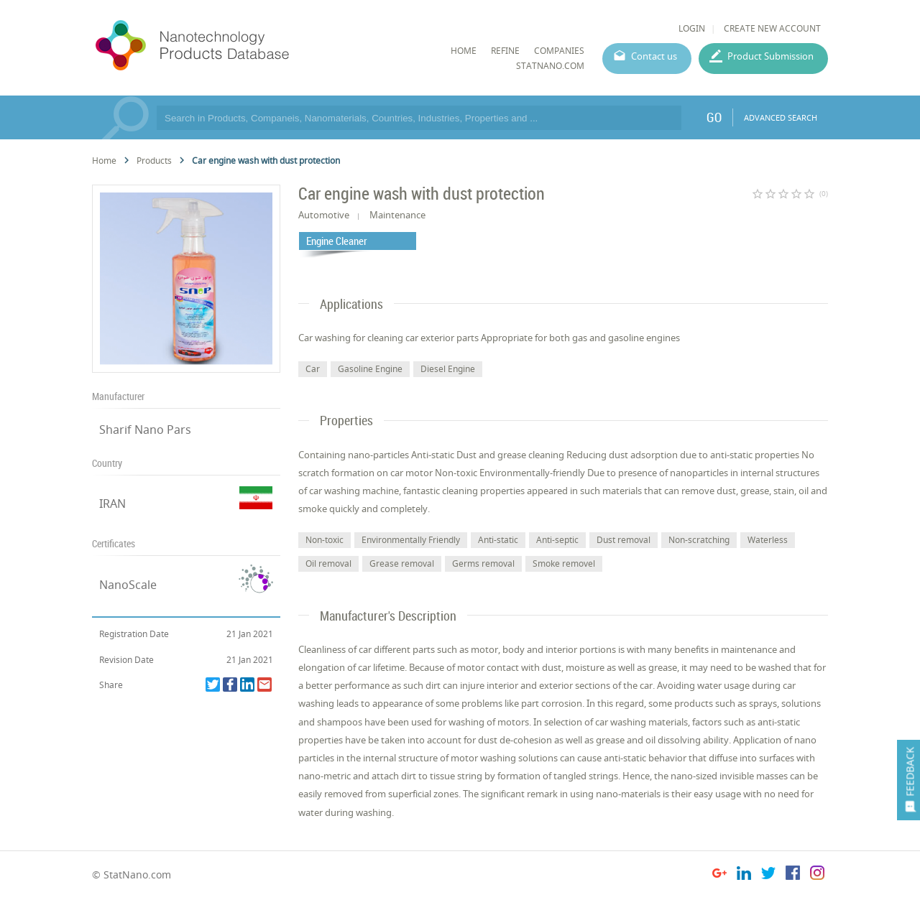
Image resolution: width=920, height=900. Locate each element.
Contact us (654, 56)
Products (154, 160)
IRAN (112, 503)
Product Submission (770, 56)
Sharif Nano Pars (145, 429)
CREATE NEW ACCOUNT (772, 28)
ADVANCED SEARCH (780, 117)
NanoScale (128, 585)
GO (714, 117)
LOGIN (691, 28)
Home (104, 160)
